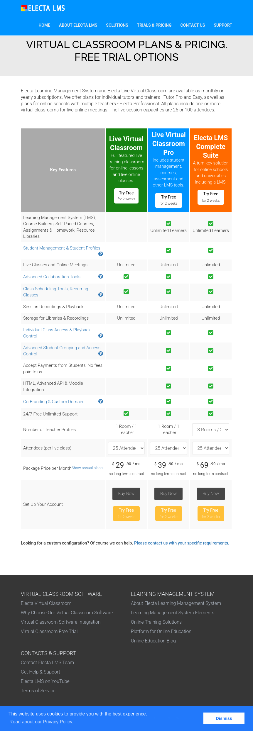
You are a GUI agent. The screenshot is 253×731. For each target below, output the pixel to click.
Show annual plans (87, 468)
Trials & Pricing (154, 25)
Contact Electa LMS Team (47, 662)
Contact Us (192, 25)
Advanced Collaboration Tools (51, 276)
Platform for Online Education (161, 631)
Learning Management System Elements (172, 612)
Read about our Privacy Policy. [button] (41, 721)
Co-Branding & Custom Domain (53, 401)
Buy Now (126, 493)
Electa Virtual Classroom (46, 603)
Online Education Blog (153, 641)
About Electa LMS (78, 25)
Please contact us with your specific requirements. (181, 543)
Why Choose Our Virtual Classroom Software (67, 612)
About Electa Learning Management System (176, 603)
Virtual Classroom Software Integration (61, 622)
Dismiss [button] (224, 718)
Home (46, 25)
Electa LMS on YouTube (45, 681)
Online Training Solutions (156, 622)
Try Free (126, 196)
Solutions (119, 25)
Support (223, 25)
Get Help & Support (40, 672)
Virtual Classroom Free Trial (49, 631)
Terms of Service (38, 690)
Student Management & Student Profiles (61, 248)
